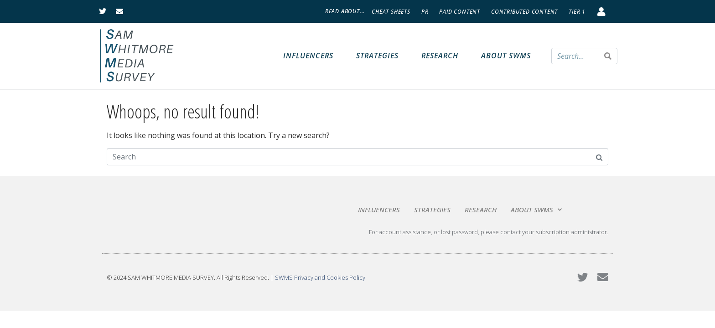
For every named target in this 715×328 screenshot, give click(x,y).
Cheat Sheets (391, 11)
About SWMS (506, 56)
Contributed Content (524, 11)
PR (425, 11)
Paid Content (459, 11)
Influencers (308, 56)
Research (439, 56)
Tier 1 (577, 11)
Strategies (377, 56)
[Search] (608, 56)
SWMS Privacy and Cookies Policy (320, 277)
